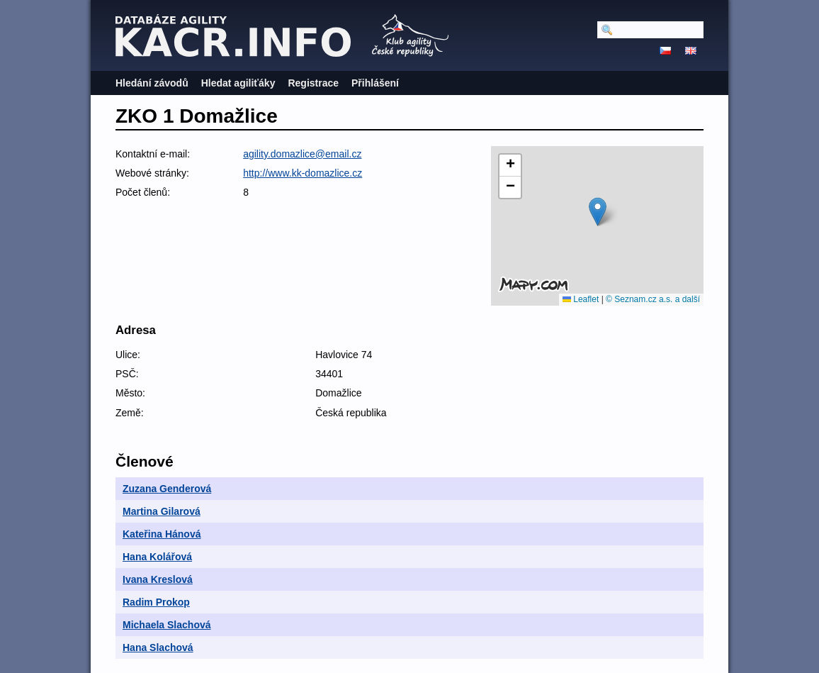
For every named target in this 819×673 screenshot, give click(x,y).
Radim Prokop (156, 602)
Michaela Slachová (167, 624)
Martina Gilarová (161, 511)
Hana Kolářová (157, 556)
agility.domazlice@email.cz (302, 154)
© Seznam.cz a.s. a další (653, 299)
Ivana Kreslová (158, 579)
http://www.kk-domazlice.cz (302, 173)
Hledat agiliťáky (238, 83)
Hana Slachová (158, 647)
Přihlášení (375, 83)
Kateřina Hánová (161, 534)
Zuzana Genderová (167, 488)
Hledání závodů (151, 83)
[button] (597, 211)
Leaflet (581, 299)
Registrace (313, 83)
